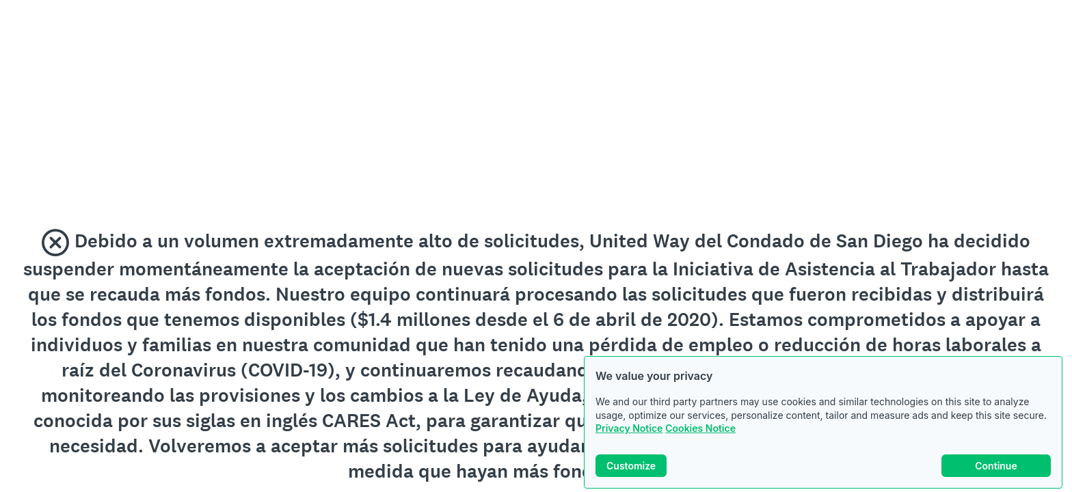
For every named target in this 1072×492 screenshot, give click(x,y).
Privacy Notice (628, 428)
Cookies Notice (700, 428)
